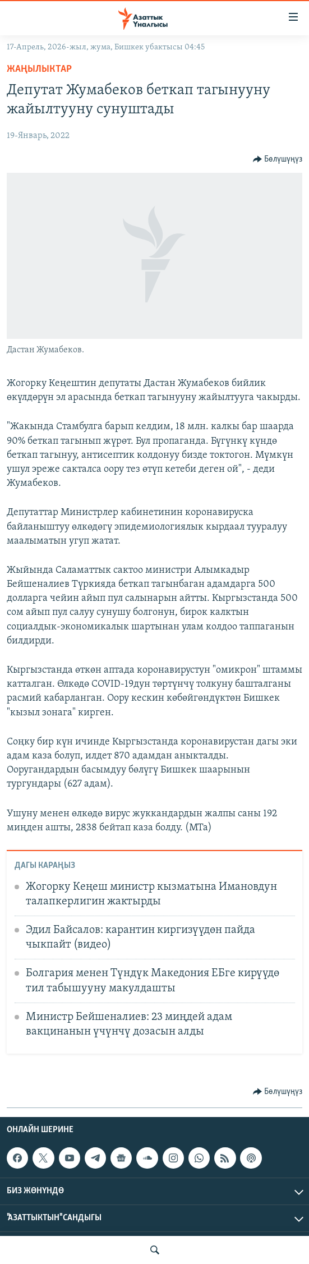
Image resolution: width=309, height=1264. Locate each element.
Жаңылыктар (39, 69)
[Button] (278, 159)
